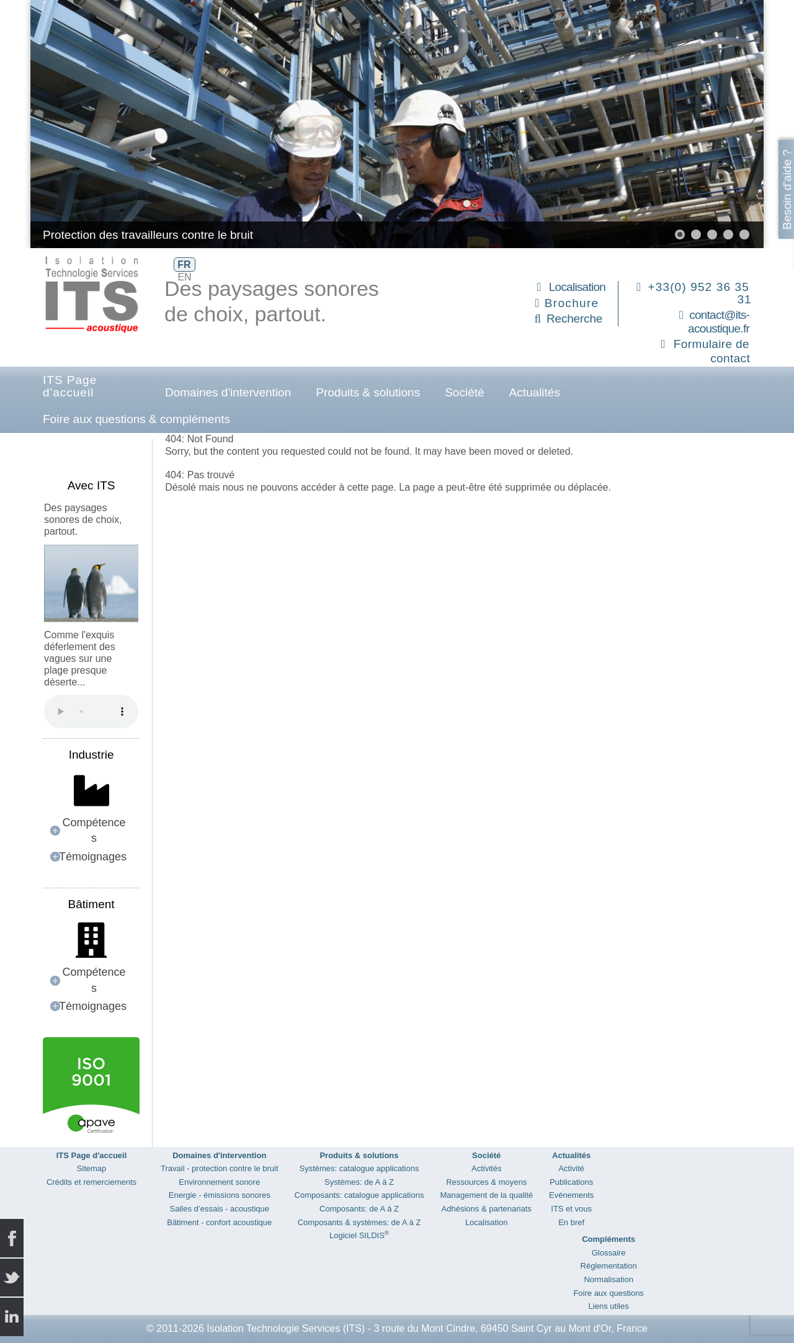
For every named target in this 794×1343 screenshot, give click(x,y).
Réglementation (609, 1265)
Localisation (577, 286)
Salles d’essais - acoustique (219, 1208)
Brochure (572, 303)
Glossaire (609, 1252)
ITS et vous (571, 1208)
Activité (571, 1168)
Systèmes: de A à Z (359, 1182)
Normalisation (608, 1279)
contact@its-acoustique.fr (718, 322)
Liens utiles (609, 1306)
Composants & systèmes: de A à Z (359, 1222)
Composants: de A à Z (359, 1208)
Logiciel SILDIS (359, 1235)
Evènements (571, 1195)
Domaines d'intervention (228, 392)
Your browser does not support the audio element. (91, 711)
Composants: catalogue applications (359, 1195)
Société (464, 392)
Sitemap (92, 1168)
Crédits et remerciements (91, 1182)
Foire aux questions (608, 1293)
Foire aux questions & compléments (136, 419)
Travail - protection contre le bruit (220, 1168)
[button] (680, 234)
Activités (486, 1168)
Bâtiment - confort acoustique (219, 1222)
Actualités (534, 392)
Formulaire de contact (712, 351)
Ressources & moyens (486, 1182)
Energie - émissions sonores (219, 1195)
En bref (571, 1222)
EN (184, 277)
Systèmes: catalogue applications (359, 1168)
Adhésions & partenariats (487, 1208)
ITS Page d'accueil (70, 386)
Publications (571, 1182)
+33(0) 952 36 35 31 (700, 293)
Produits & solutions (368, 392)
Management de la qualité (486, 1195)
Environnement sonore (219, 1182)
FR (183, 264)
